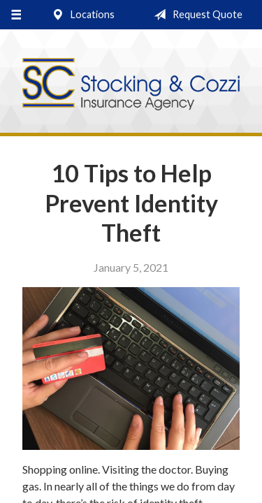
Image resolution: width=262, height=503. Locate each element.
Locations (80, 14)
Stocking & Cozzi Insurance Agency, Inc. (131, 85)
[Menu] (15, 14)
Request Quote (195, 14)
